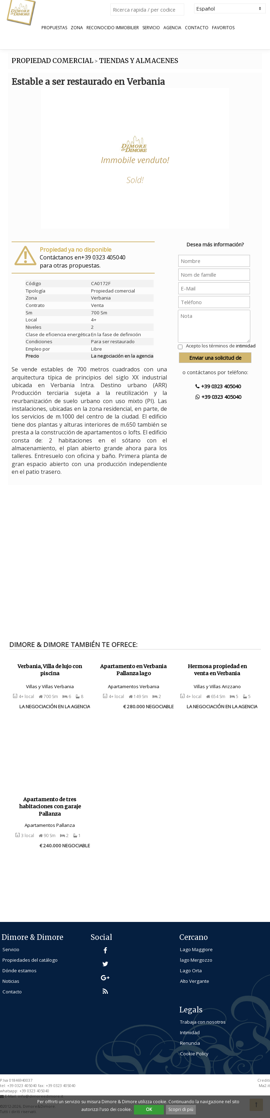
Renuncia (190, 1043)
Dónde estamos (19, 970)
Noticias (10, 981)
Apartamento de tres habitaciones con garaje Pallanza (50, 806)
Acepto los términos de (221, 346)
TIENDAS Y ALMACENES (138, 61)
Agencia (172, 28)
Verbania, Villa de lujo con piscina (50, 670)
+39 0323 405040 (218, 386)
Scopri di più (180, 1109)
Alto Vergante (194, 981)
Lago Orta (191, 970)
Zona (77, 28)
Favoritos (223, 28)
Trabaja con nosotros (203, 1022)
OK (149, 1109)
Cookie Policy (194, 1053)
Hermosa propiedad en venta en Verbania (217, 670)
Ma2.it (264, 1085)
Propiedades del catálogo (30, 960)
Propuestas (54, 28)
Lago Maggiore (196, 949)
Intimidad (190, 1032)
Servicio (151, 28)
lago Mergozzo (196, 960)
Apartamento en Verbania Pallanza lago (133, 670)
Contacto (196, 28)
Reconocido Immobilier (112, 28)
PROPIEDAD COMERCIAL (52, 61)
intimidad (246, 346)
